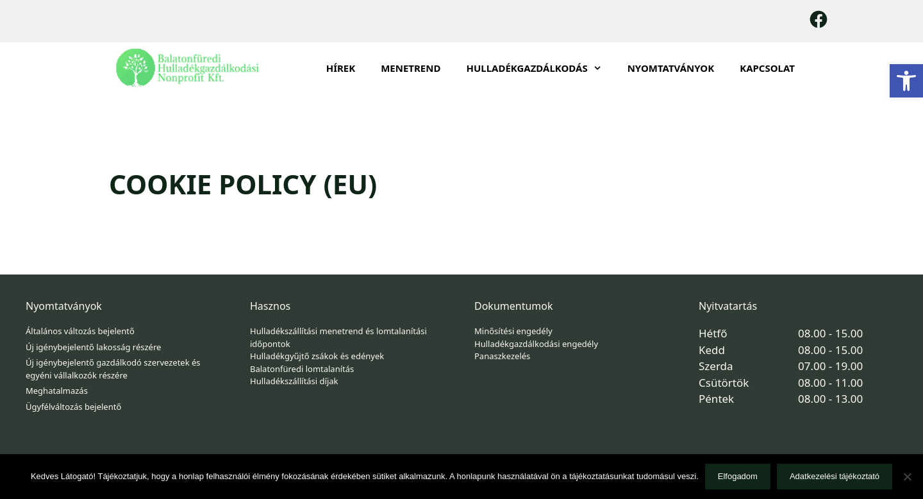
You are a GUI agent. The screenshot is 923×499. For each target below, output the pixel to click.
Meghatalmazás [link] (57, 390)
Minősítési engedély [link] (513, 331)
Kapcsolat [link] (767, 68)
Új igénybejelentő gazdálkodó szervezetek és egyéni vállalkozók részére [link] (113, 369)
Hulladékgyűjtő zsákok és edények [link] (317, 356)
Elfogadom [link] (738, 476)
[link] (906, 80)
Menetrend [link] (410, 68)
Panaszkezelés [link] (502, 356)
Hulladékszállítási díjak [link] (294, 381)
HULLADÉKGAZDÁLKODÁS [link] (540, 68)
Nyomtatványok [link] (671, 68)
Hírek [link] (341, 68)
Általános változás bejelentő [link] (80, 331)
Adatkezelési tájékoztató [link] (834, 476)
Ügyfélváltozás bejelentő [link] (73, 406)
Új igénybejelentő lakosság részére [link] (93, 347)
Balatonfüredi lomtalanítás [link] (302, 369)
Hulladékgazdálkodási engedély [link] (536, 344)
